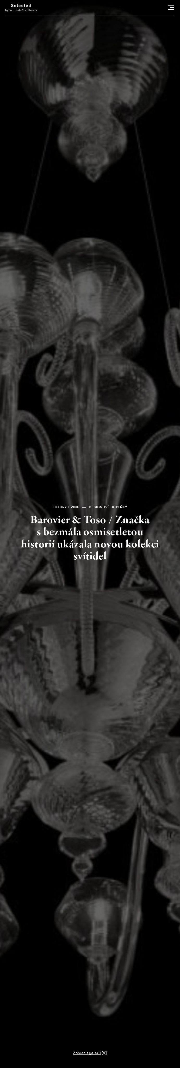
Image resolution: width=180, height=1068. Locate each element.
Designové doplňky (108, 507)
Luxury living (66, 507)
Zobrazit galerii (87, 1053)
